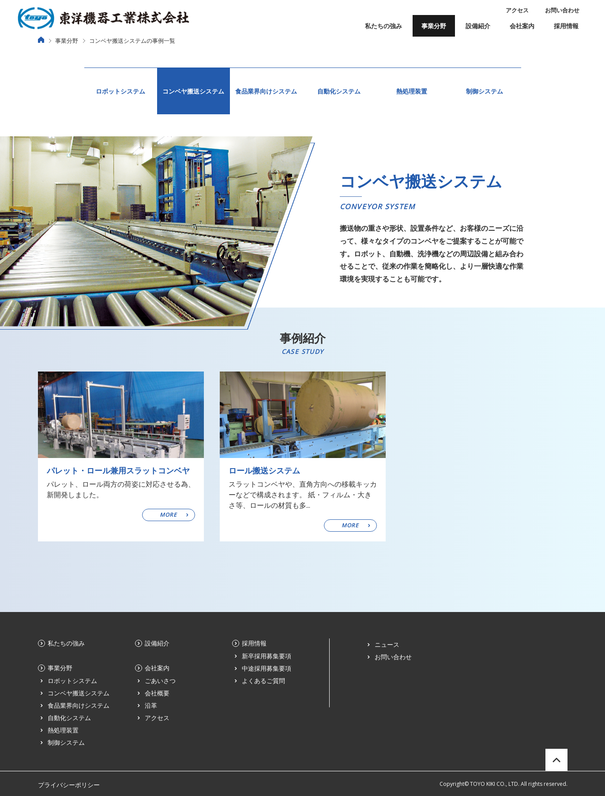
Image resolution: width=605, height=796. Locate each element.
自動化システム (339, 91)
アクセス (517, 10)
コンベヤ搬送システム (193, 91)
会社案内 (522, 26)
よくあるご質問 (263, 680)
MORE (168, 514)
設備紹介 (478, 26)
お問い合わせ (562, 10)
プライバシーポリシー (69, 785)
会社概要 (157, 693)
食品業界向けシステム (266, 91)
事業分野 (433, 26)
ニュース (387, 644)
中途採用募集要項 (266, 668)
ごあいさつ (160, 680)
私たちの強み (383, 26)
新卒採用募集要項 (266, 656)
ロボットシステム (120, 91)
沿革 (151, 705)
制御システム (484, 91)
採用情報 (566, 26)
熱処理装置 (411, 91)
